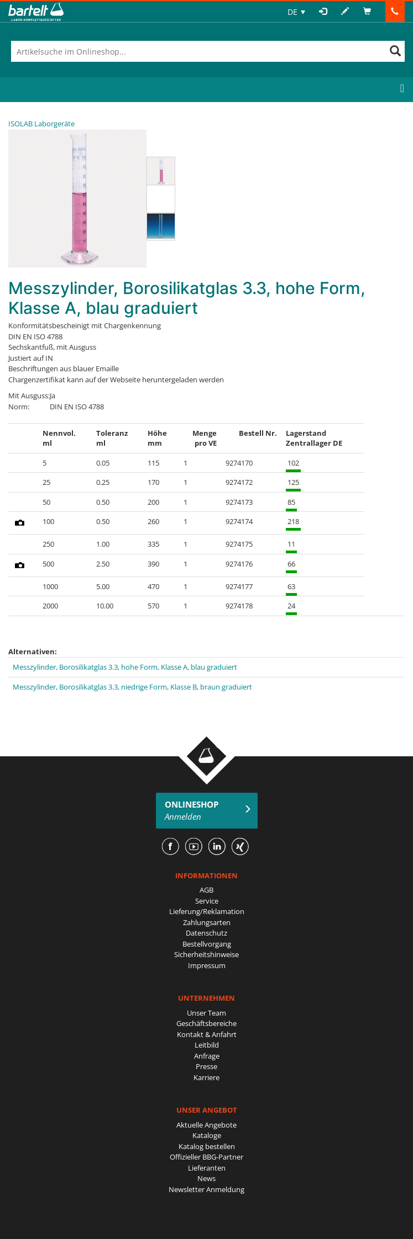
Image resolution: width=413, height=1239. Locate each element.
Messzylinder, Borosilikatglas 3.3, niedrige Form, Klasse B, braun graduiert (132, 687)
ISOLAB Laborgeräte (41, 124)
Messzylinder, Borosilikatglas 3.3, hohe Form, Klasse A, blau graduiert (125, 667)
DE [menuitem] (292, 12)
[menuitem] (296, 12)
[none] (296, 12)
